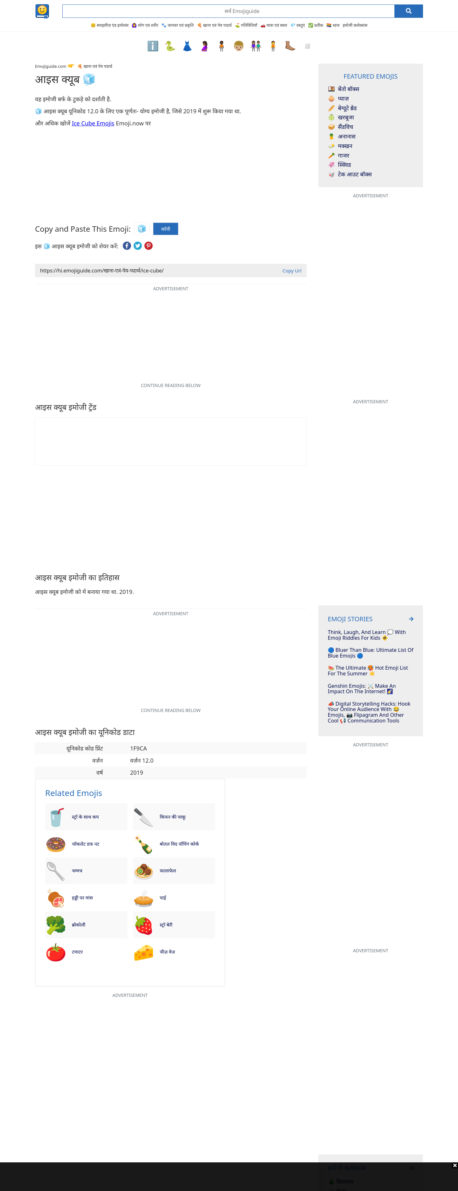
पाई (163, 897)
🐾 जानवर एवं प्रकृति (177, 25)
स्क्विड (339, 165)
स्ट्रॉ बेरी (166, 924)
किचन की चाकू (172, 817)
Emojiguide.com (50, 66)
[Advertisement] (229, 1176)
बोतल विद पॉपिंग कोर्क (179, 844)
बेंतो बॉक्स (343, 89)
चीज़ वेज (167, 951)
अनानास (342, 136)
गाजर (339, 155)
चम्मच (77, 870)
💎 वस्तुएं (297, 25)
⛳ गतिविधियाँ (246, 25)
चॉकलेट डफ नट (85, 844)
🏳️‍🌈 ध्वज (332, 25)
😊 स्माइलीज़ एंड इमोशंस (110, 25)
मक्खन (340, 146)
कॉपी (165, 229)
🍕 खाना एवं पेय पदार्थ (214, 25)
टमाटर (77, 951)
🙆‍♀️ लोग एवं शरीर (145, 25)
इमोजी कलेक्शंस (355, 25)
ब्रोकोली (78, 924)
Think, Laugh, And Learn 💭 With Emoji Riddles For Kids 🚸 (367, 635)
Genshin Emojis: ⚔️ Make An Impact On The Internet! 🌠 (362, 688)
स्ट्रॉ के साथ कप (85, 817)
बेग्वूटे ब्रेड (342, 108)
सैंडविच (340, 127)
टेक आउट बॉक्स (350, 174)
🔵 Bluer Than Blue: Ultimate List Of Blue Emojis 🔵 (370, 653)
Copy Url (292, 270)
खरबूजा (341, 117)
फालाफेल (168, 870)
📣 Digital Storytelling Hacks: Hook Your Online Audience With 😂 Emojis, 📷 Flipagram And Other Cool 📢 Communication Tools (369, 712)
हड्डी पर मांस (82, 897)
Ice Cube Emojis (93, 123)
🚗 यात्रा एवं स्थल (273, 25)
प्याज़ (338, 98)
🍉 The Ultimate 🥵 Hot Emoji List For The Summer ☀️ (368, 670)
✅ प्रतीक (315, 25)
